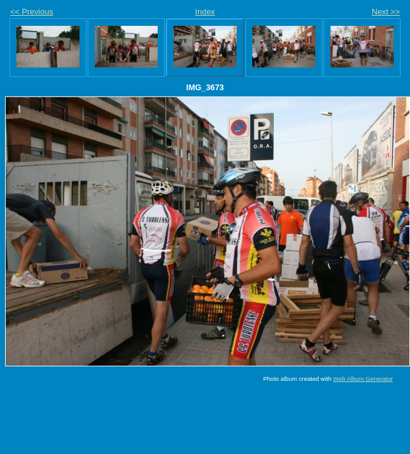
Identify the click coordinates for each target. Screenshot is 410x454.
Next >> (386, 11)
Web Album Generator (363, 378)
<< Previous (31, 11)
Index (204, 11)
